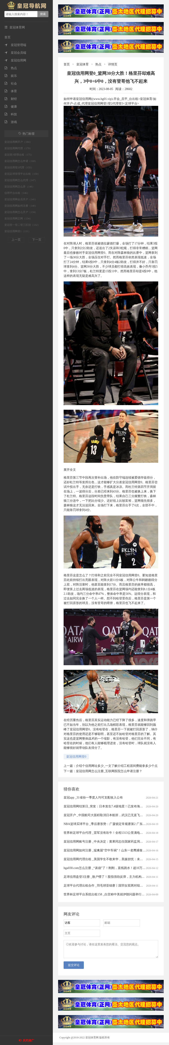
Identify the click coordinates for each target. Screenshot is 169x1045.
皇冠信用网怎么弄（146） (19, 186)
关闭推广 (28, 1040)
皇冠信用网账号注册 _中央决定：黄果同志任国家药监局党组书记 (108, 841)
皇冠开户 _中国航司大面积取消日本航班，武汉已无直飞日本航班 (108, 815)
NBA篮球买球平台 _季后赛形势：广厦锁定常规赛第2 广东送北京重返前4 (113, 824)
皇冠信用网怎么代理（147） (20, 180)
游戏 (10, 122)
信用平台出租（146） (16, 193)
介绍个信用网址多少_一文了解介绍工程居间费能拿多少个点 (117, 766)
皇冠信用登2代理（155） (18, 167)
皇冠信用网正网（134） (18, 218)
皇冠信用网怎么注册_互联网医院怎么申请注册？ (109, 771)
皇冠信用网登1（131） (17, 231)
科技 (10, 114)
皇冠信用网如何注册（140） (20, 205)
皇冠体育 (82, 64)
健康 (10, 106)
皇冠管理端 (15, 45)
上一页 (16, 239)
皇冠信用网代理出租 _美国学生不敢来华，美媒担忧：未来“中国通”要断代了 (115, 859)
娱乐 (10, 75)
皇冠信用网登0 (76, 756)
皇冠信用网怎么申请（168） (20, 161)
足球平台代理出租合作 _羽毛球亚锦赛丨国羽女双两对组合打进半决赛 (111, 885)
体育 (10, 91)
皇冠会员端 (15, 52)
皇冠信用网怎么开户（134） (20, 212)
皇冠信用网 (15, 60)
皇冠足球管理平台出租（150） (22, 173)
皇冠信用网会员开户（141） (20, 199)
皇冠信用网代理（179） (18, 148)
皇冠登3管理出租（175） (18, 154)
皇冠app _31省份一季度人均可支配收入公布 (93, 797)
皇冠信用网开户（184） (18, 141)
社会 (10, 83)
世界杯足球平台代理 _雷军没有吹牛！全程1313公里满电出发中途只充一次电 (116, 832)
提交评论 (73, 967)
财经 (10, 99)
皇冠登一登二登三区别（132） (22, 224)
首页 (7, 37)
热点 (10, 68)
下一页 (36, 239)
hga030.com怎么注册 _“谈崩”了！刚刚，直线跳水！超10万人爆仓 (108, 868)
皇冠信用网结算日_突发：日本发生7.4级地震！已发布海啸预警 (106, 806)
